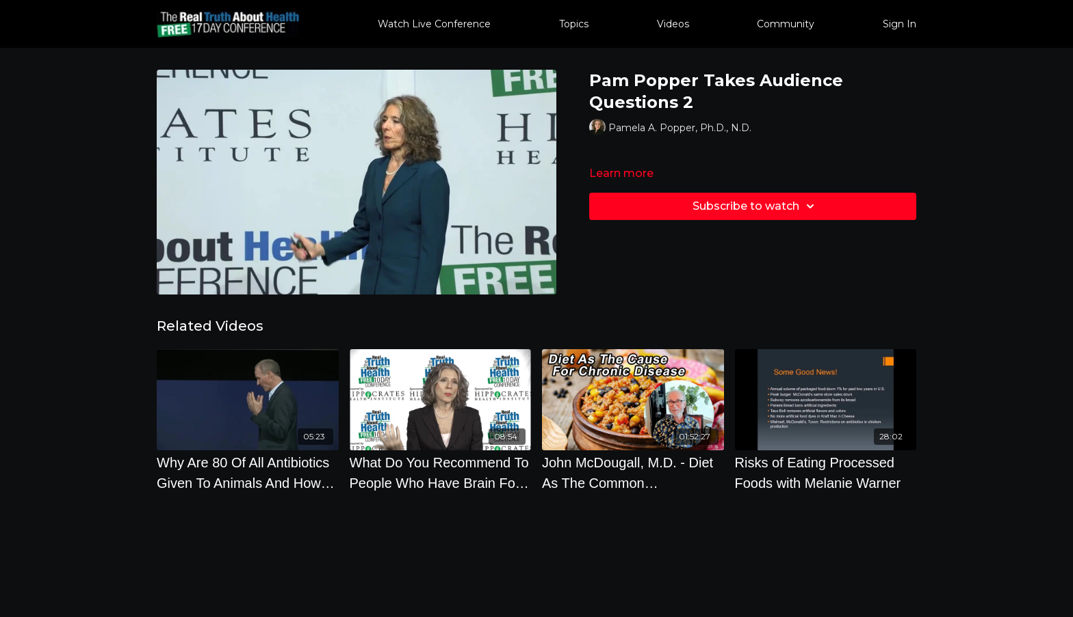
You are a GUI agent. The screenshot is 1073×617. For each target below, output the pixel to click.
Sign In (899, 24)
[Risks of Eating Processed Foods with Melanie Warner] (826, 472)
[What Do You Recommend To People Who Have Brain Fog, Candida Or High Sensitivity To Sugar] (441, 472)
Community (785, 24)
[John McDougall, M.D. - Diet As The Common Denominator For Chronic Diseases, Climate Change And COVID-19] (633, 472)
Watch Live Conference (434, 24)
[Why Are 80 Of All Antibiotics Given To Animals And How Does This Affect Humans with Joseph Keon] (248, 472)
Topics (574, 24)
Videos (673, 24)
